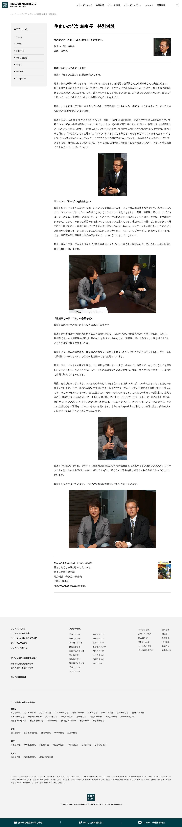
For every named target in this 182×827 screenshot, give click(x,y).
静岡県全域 (46, 733)
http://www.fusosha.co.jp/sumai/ (70, 586)
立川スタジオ (75, 655)
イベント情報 (114, 5)
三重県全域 (72, 733)
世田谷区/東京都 (17, 717)
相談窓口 (165, 634)
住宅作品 (100, 5)
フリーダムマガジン (132, 5)
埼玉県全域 (52, 721)
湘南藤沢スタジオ (76, 663)
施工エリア (143, 638)
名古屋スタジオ (99, 647)
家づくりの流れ (144, 634)
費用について (144, 642)
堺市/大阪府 (73, 745)
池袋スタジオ (75, 647)
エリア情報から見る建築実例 (23, 702)
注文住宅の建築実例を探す (22, 664)
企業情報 (165, 638)
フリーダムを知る (84, 5)
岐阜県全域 (59, 733)
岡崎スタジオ (98, 651)
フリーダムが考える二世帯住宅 (24, 638)
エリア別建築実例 (18, 677)
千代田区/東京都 (35, 717)
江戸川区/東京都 (61, 713)
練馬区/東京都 (67, 717)
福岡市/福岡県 (30, 757)
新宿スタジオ (75, 638)
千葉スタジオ (75, 667)
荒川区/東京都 (45, 713)
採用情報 (161, 5)
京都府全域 (86, 745)
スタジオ (149, 5)
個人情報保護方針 (145, 650)
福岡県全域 (15, 757)
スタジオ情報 (75, 629)
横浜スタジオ (75, 659)
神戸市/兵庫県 (30, 745)
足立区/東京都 (30, 713)
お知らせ (165, 646)
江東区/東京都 (107, 713)
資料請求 (165, 630)
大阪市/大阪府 (58, 745)
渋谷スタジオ (75, 634)
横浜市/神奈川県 (37, 721)
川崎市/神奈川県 (127, 717)
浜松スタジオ (98, 655)
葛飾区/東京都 (78, 713)
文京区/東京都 (51, 717)
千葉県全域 (84, 721)
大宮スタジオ (75, 671)
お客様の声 (166, 650)
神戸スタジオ (98, 638)
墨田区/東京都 (138, 713)
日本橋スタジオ (75, 643)
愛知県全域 (15, 733)
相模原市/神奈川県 (18, 721)
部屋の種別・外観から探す (22, 668)
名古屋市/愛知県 (31, 733)
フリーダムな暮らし (19, 648)
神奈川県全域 (111, 717)
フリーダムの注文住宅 (20, 633)
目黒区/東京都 (96, 717)
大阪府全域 (44, 745)
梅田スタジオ (98, 634)
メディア (23, 14)
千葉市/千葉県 (99, 721)
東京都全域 (15, 713)
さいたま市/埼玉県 (68, 721)
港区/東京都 (81, 717)
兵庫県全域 (15, 745)
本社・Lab (97, 663)
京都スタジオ (98, 643)
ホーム (13, 14)
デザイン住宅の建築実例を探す (24, 658)
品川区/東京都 (123, 713)
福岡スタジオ (98, 659)
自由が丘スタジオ (76, 651)
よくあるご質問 (144, 646)
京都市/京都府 (100, 745)
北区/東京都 (93, 713)
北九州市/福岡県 (46, 757)
